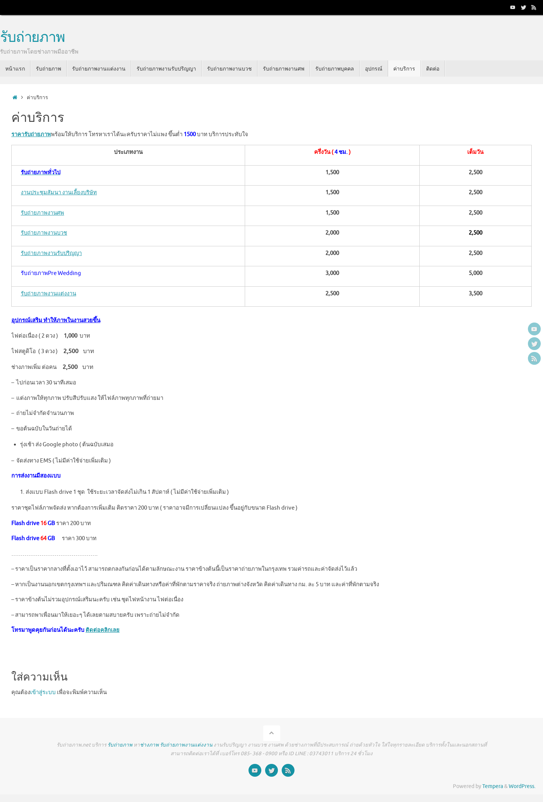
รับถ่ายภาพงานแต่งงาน (49, 293)
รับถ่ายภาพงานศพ (43, 213)
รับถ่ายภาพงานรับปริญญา (52, 253)
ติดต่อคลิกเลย (103, 630)
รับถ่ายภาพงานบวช (44, 233)
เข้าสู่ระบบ (43, 692)
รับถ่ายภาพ (32, 37)
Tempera (492, 786)
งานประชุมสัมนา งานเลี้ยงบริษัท (59, 192)
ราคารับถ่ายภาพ (31, 134)
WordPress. (522, 786)
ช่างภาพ (149, 745)
